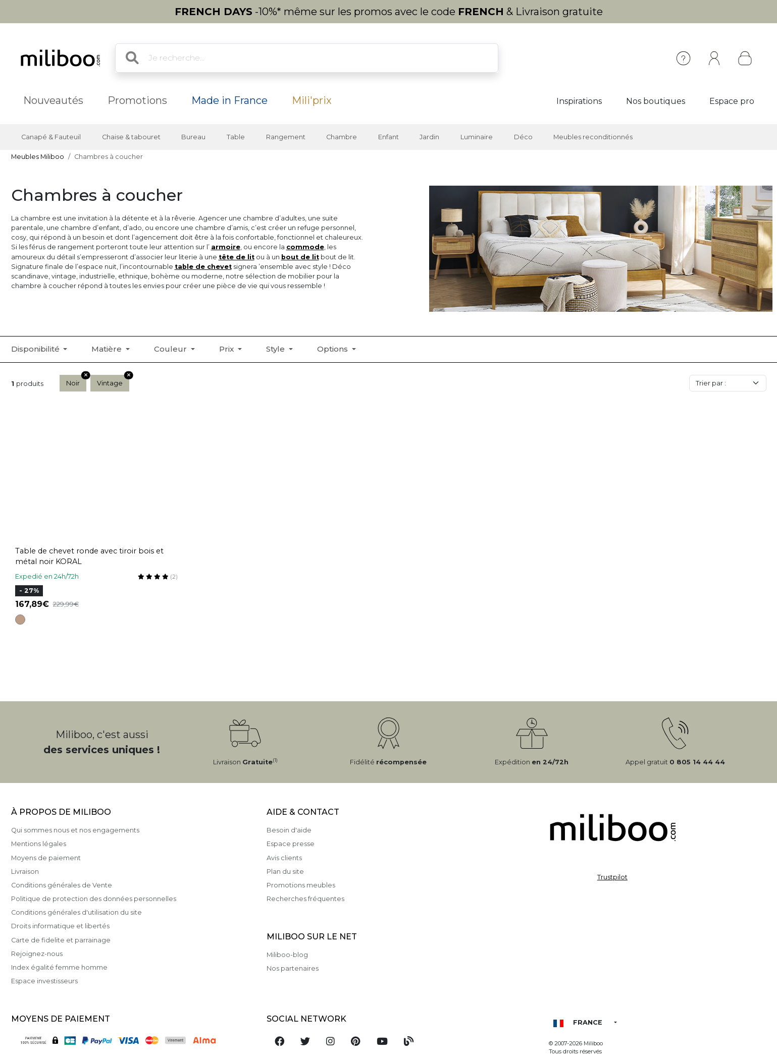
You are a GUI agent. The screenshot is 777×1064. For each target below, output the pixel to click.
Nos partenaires (293, 968)
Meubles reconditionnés (593, 137)
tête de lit (236, 257)
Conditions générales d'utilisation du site (76, 912)
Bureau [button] (193, 137)
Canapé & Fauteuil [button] (51, 137)
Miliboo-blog (287, 955)
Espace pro (731, 101)
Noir (76, 381)
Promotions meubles (301, 885)
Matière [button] (107, 349)
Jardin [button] (429, 137)
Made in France (229, 100)
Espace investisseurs (44, 981)
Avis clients (284, 858)
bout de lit (300, 257)
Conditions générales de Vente (61, 885)
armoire (225, 247)
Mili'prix (312, 100)
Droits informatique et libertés (60, 926)
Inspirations (579, 101)
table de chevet (203, 266)
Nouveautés (53, 100)
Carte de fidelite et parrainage (61, 940)
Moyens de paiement (46, 858)
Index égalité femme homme (59, 967)
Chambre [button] (341, 137)
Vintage (113, 381)
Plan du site (285, 871)
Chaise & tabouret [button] (131, 137)
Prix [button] (227, 349)
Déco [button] (523, 137)
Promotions (137, 100)
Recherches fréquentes (305, 899)
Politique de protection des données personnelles (93, 899)
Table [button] (236, 137)
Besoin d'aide (289, 830)
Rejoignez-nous (37, 954)
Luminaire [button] (476, 137)
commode (305, 247)
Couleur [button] (171, 349)
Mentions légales (38, 844)
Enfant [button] (388, 137)
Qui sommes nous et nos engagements (75, 830)
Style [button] (276, 349)
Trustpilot (612, 877)
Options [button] (333, 349)
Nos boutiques (655, 101)
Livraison (25, 871)
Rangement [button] (285, 137)
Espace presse (291, 844)
